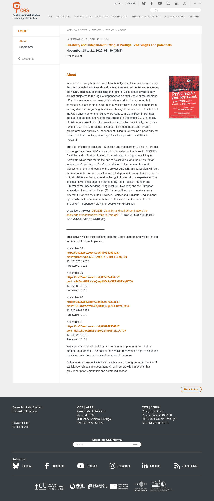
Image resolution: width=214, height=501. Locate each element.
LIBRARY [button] (194, 16)
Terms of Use (21, 426)
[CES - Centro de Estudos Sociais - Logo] (26, 10)
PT (194, 3)
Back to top (191, 389)
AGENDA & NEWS (77, 30)
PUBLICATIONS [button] (83, 16)
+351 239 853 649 (157, 423)
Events (96, 30)
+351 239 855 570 (92, 423)
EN (199, 3)
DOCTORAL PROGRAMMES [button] (112, 16)
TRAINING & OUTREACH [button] (146, 16)
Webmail (131, 3)
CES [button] (50, 16)
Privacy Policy (21, 422)
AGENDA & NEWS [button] (174, 16)
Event (110, 30)
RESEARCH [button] (63, 16)
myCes (118, 3)
